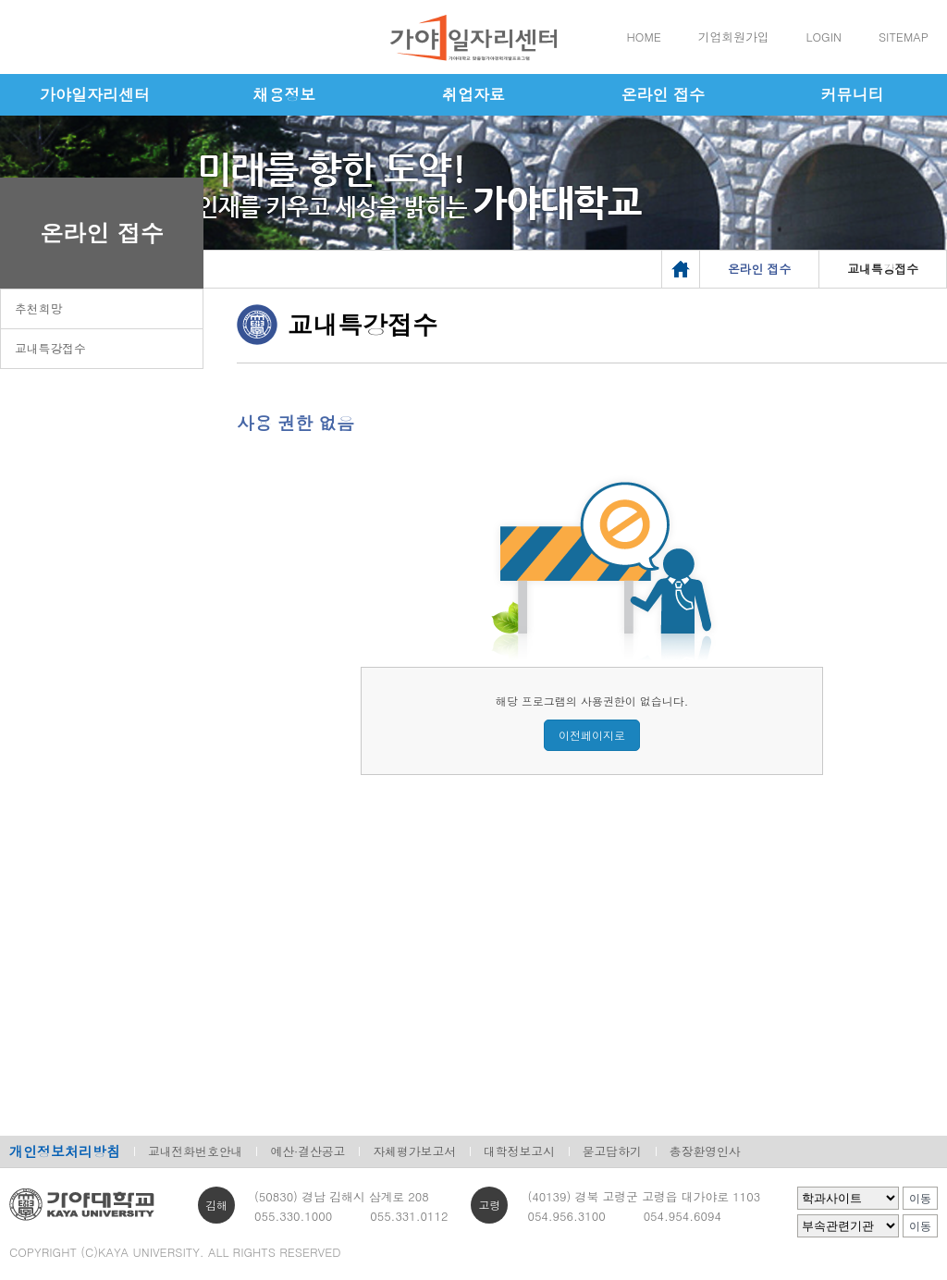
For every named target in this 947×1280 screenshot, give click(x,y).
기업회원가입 (733, 36)
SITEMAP (904, 36)
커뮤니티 (852, 94)
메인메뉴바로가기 (0, 0)
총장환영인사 (705, 1151)
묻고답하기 (612, 1151)
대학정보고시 (519, 1151)
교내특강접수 (50, 348)
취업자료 (473, 94)
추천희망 (38, 308)
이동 (920, 1198)
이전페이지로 (592, 735)
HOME (644, 36)
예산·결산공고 (307, 1151)
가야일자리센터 (95, 94)
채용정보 (283, 94)
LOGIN (824, 36)
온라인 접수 (663, 94)
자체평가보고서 (414, 1151)
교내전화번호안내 (195, 1151)
